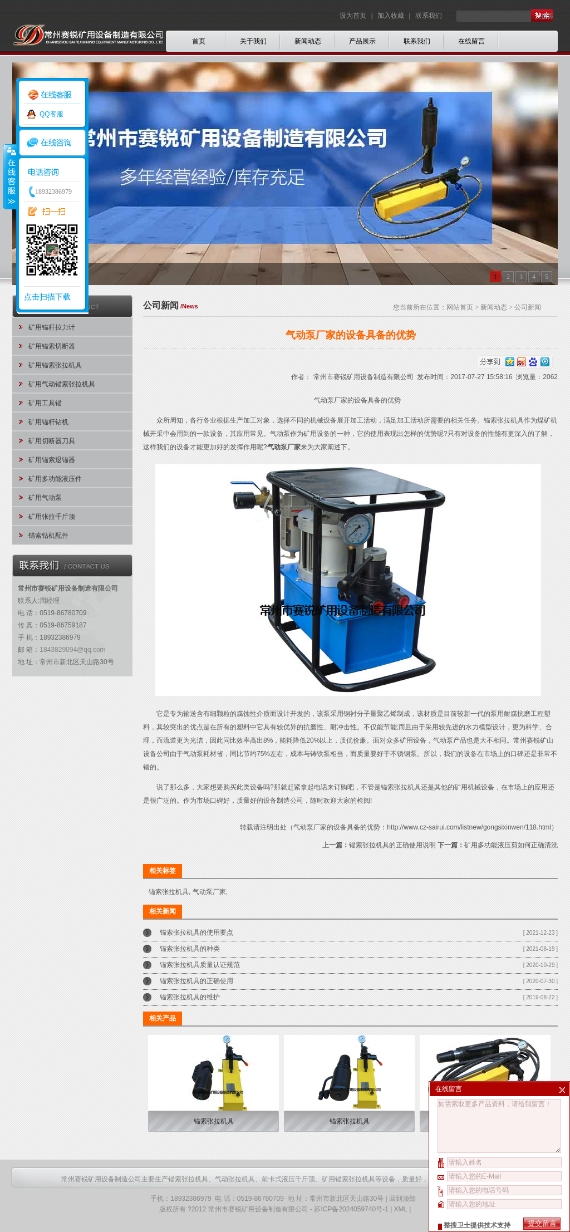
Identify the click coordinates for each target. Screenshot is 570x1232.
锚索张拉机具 (401, 787)
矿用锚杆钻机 (48, 422)
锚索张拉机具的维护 (190, 997)
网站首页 (459, 307)
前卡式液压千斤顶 (288, 1179)
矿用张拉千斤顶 (51, 517)
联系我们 (428, 15)
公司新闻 (527, 307)
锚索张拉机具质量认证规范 (200, 965)
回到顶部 (402, 1198)
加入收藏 (390, 15)
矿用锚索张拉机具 (55, 365)
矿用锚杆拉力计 (51, 327)
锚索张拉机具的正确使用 (196, 981)
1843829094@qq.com (72, 650)
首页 (198, 41)
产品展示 (362, 41)
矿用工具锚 (45, 403)
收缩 (9, 176)
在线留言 (471, 41)
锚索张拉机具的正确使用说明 (392, 845)
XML (400, 1209)
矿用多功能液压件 (55, 479)
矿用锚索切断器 (51, 346)
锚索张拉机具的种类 (190, 949)
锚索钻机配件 (48, 535)
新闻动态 (307, 41)
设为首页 (354, 15)
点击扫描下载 (47, 296)
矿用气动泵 (45, 498)
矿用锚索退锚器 (51, 460)
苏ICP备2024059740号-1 (351, 1209)
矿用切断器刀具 (51, 441)
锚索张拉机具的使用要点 (196, 932)
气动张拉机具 (235, 1179)
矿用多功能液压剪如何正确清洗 (511, 845)
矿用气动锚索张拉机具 (61, 384)
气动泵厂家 (209, 892)
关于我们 (253, 41)
